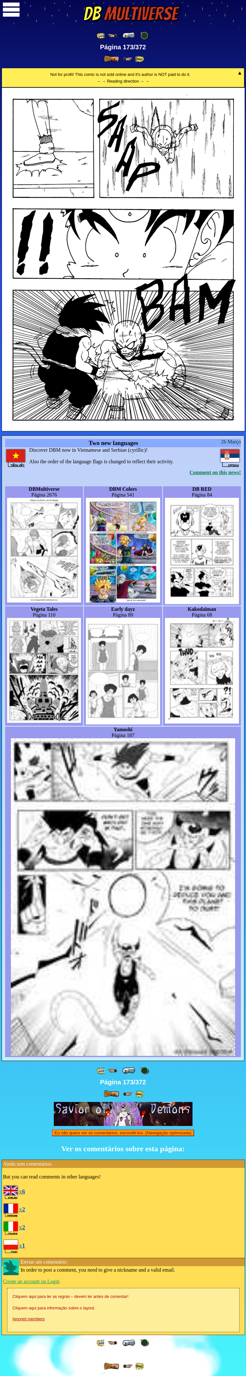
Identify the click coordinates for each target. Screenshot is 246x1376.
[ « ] (128, 36)
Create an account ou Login (31, 1281)
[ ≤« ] (112, 36)
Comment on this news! (215, 472)
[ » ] (111, 59)
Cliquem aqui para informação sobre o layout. (53, 1308)
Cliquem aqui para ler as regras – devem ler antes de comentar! (70, 1296)
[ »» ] (139, 59)
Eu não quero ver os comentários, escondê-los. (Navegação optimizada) (122, 1132)
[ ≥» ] (128, 59)
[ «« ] (101, 36)
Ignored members (28, 1318)
